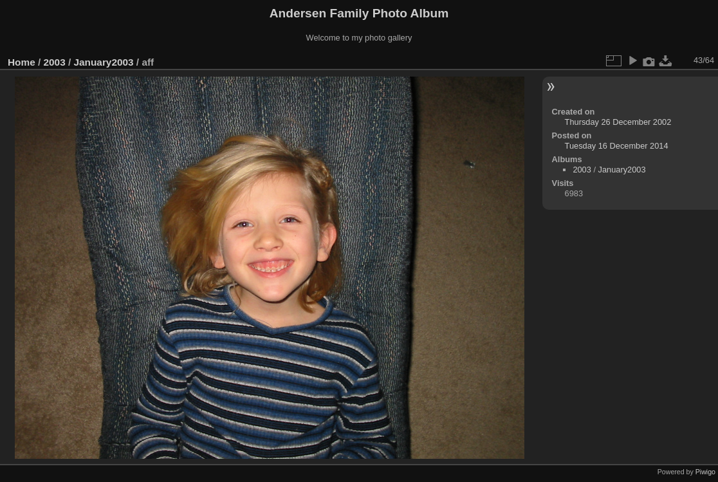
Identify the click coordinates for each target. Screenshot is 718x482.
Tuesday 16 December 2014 (616, 146)
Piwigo (705, 472)
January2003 (103, 62)
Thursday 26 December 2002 (618, 122)
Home (21, 62)
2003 (55, 62)
